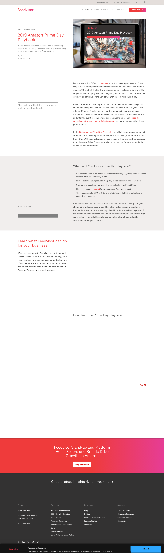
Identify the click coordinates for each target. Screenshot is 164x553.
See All (143, 385)
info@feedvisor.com (25, 510)
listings (135, 117)
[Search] (144, 2)
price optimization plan (103, 121)
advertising (95, 189)
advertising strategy (82, 121)
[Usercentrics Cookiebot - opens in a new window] (14, 548)
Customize (146, 547)
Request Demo (82, 464)
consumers (103, 83)
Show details (33, 549)
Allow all (146, 540)
